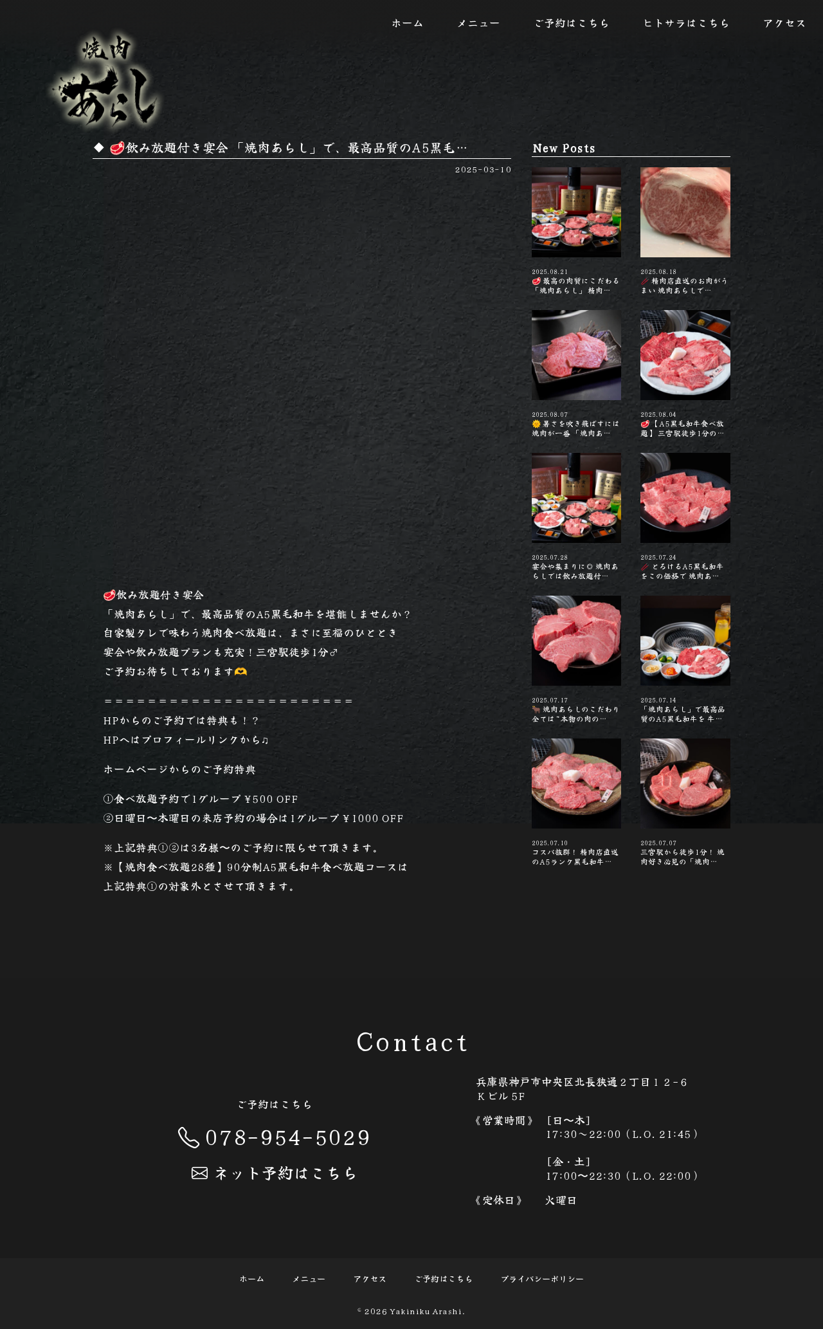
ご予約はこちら (571, 22)
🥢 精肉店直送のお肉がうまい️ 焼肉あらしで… (685, 231)
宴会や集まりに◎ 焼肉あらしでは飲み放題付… (577, 516)
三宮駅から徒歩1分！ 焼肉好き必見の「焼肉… (685, 802)
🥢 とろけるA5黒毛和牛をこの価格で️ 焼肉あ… (685, 516)
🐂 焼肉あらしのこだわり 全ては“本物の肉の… (577, 659)
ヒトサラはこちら (686, 22)
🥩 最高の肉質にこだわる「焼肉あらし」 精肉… (577, 231)
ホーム (407, 22)
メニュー (478, 22)
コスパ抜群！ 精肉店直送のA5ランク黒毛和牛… (577, 802)
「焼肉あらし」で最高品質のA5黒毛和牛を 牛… (685, 659)
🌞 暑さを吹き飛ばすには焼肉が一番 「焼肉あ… (577, 373)
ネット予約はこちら (274, 1172)
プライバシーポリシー (542, 1278)
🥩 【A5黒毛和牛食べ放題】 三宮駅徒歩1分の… (685, 373)
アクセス (784, 22)
